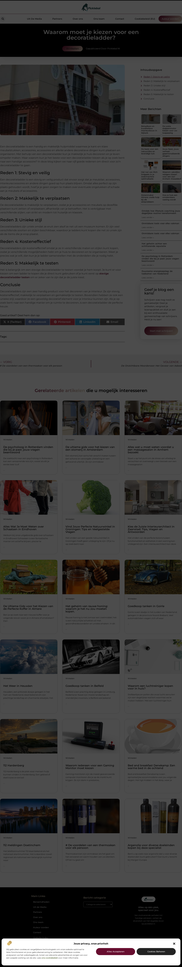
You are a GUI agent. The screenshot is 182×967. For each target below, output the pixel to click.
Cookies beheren (156, 951)
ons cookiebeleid (50, 958)
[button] (174, 943)
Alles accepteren (115, 951)
